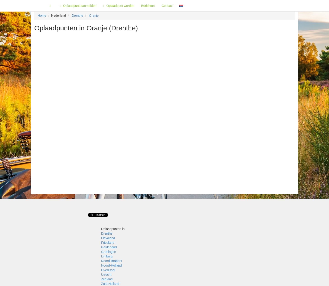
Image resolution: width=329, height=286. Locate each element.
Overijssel (108, 270)
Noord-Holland (111, 265)
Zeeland (107, 279)
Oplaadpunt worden (118, 6)
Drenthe (77, 15)
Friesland (107, 242)
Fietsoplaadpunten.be (23, 5)
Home (42, 15)
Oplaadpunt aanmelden (78, 6)
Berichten (148, 6)
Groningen (108, 252)
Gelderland (109, 247)
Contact (167, 6)
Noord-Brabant (111, 261)
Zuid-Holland (110, 284)
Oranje (94, 15)
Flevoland (108, 238)
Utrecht (106, 274)
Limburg (107, 256)
